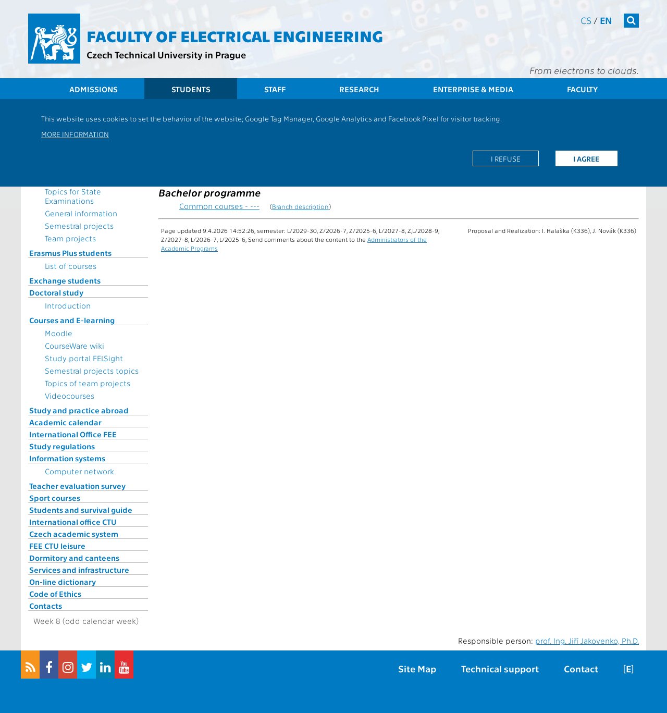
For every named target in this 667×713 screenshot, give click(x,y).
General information (81, 213)
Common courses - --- (219, 206)
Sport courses (54, 497)
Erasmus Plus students (70, 252)
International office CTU (73, 521)
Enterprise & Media (473, 89)
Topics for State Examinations (73, 196)
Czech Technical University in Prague (166, 54)
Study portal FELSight (84, 358)
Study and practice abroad (79, 410)
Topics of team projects (87, 383)
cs (585, 20)
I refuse (506, 158)
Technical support (500, 668)
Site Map (417, 668)
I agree (586, 158)
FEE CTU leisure (57, 545)
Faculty (582, 89)
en (606, 20)
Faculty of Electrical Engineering (235, 35)
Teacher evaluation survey (77, 485)
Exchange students (65, 280)
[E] (628, 668)
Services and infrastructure (79, 569)
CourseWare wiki (74, 345)
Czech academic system (73, 533)
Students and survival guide (80, 509)
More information (75, 134)
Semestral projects (79, 225)
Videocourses (69, 395)
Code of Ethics (55, 593)
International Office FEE (73, 434)
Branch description (300, 206)
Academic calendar (65, 422)
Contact (581, 668)
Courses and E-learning (72, 320)
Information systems (67, 458)
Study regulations (62, 446)
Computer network (79, 471)
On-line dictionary (62, 581)
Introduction (68, 305)
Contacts (45, 605)
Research (359, 89)
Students (191, 89)
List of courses (70, 266)
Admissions (93, 89)
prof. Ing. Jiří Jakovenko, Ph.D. (587, 640)
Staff (275, 89)
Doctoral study (56, 292)
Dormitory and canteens (74, 557)
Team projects (70, 238)
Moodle (58, 333)
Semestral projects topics (92, 370)
